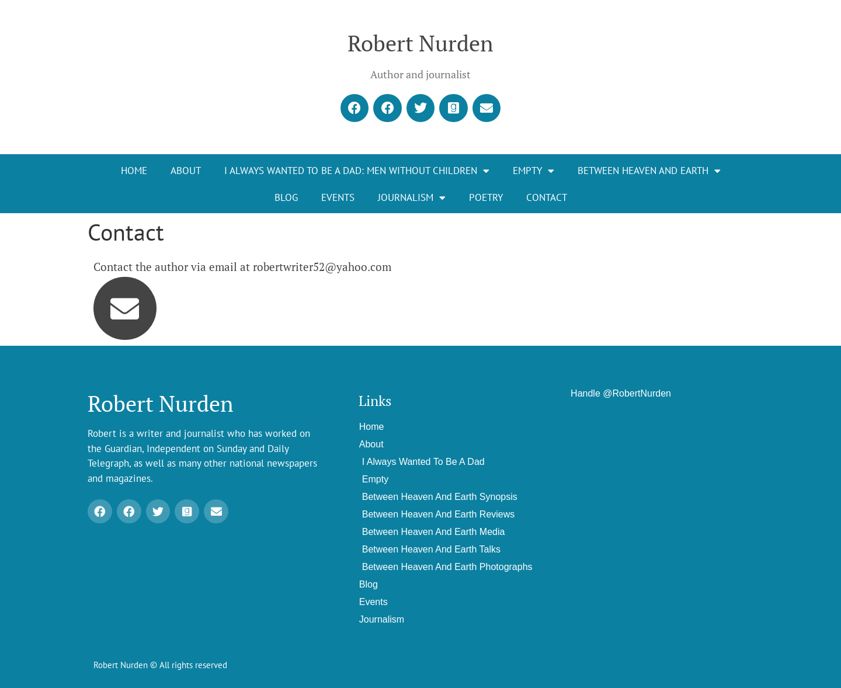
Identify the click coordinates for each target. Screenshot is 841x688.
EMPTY (533, 171)
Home (134, 170)
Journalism (412, 198)
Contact (546, 197)
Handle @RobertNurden (621, 393)
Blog (286, 197)
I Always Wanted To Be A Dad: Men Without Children (356, 171)
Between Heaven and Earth (649, 171)
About (186, 170)
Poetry (486, 197)
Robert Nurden (420, 43)
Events (338, 197)
